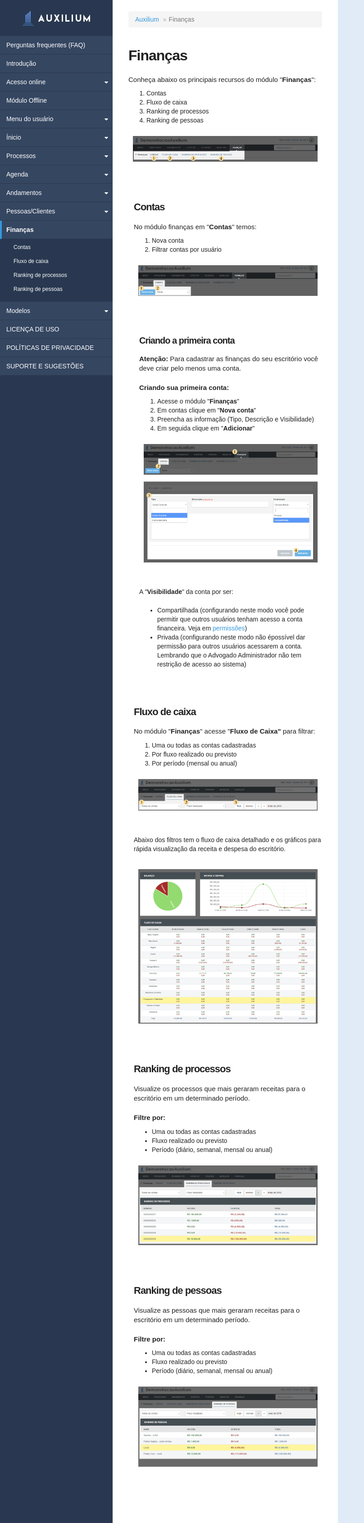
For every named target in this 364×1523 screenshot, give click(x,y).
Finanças (20, 229)
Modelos (18, 310)
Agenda (17, 174)
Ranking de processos (40, 275)
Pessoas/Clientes (30, 211)
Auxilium (147, 19)
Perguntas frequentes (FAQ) (45, 45)
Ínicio (13, 137)
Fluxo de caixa (31, 261)
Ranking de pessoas (38, 289)
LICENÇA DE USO (32, 329)
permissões (229, 628)
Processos (21, 155)
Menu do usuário (29, 118)
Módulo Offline (26, 100)
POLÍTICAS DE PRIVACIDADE (50, 347)
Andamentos (24, 192)
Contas (22, 247)
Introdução (21, 63)
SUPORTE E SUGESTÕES (45, 366)
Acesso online (26, 82)
